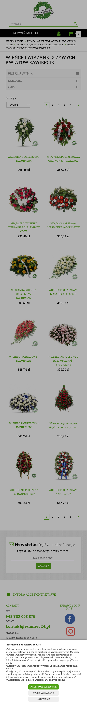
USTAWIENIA (43, 699)
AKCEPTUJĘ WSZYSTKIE (43, 687)
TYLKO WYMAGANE (43, 693)
